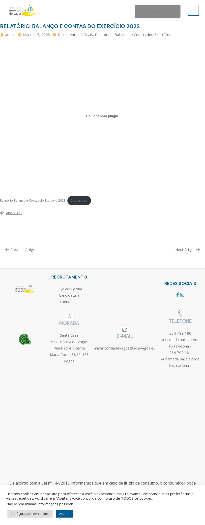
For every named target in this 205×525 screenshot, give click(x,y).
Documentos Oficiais (75, 34)
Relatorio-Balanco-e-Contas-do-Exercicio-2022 (32, 200)
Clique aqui (69, 301)
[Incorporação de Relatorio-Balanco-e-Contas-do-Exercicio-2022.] (102, 116)
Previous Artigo (20, 249)
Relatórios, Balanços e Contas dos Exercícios (133, 34)
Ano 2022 (14, 212)
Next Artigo (187, 249)
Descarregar (79, 200)
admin (10, 34)
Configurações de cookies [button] (30, 513)
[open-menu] (158, 11)
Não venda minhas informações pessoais (40, 503)
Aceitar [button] (64, 513)
